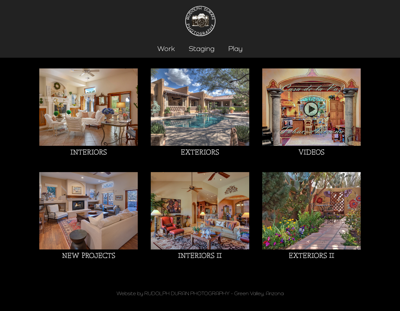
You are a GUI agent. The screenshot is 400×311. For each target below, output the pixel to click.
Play (235, 48)
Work (166, 48)
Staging (202, 48)
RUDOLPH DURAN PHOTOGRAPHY (187, 293)
